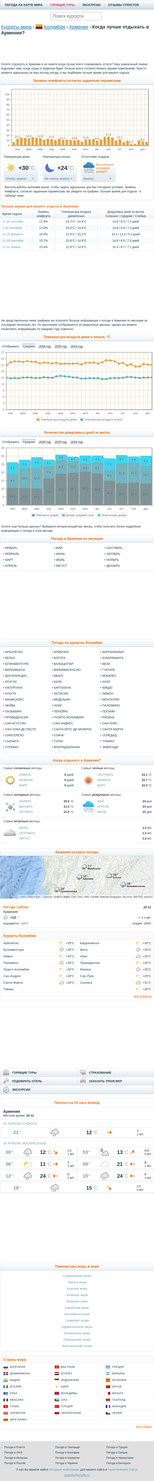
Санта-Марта (112, 729)
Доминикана (20, 1373)
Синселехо (14, 735)
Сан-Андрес (63, 723)
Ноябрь (25, 801)
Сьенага (12, 741)
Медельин (62, 699)
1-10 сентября (12, 228)
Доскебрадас (16, 675)
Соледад (109, 735)
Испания (119, 1380)
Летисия (61, 693)
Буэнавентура (17, 664)
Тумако (108, 741)
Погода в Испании (15, 1457)
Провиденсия (16, 717)
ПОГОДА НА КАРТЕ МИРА (23, 5)
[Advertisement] (77, 55)
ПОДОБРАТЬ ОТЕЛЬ (27, 1081)
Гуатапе (108, 669)
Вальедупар (64, 664)
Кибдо (107, 687)
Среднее (29, 346)
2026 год (45, 346)
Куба (13, 1393)
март (9, 559)
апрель (11, 565)
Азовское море (77, 1295)
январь (11, 548)
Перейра (61, 711)
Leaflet (22, 897)
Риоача (108, 717)
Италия (15, 1386)
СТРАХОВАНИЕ (100, 1072)
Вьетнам (68, 1366)
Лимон (107, 693)
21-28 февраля (12, 234)
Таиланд (119, 1399)
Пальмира (13, 711)
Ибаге (58, 675)
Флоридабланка (67, 747)
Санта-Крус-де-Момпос (73, 729)
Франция (119, 1406)
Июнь (102, 812)
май (59, 548)
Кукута (10, 693)
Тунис (15, 1406)
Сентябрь (105, 774)
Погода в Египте (14, 1447)
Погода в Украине (66, 1463)
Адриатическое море (77, 1327)
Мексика (17, 1399)
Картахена (62, 687)
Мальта (118, 1393)
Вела (106, 664)
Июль (23, 827)
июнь (60, 554)
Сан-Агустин (15, 723)
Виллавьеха (15, 669)
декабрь (113, 565)
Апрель (103, 806)
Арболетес (14, 652)
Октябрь (26, 812)
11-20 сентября (12, 221)
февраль (12, 554)
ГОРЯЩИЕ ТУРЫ (62, 5)
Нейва (10, 705)
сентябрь (114, 548)
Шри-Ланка (18, 1419)
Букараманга (112, 658)
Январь (25, 774)
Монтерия (110, 699)
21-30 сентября (12, 240)
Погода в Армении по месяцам (77, 538)
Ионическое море (77, 1333)
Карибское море (77, 1307)
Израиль (118, 1373)
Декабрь (26, 806)
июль (60, 559)
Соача (59, 735)
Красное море (77, 1288)
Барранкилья (113, 652)
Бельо (10, 658)
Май (100, 801)
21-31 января (11, 247)
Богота (59, 658)
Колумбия (54, 27)
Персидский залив (77, 1339)
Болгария (17, 1366)
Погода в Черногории (119, 1457)
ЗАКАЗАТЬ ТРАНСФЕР (105, 1081)
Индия (15, 1380)
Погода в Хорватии (67, 1457)
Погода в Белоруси (118, 1463)
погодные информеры (64, 1469)
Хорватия (17, 1413)
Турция (67, 1406)
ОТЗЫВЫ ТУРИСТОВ (123, 5)
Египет (66, 1373)
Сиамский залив (77, 1320)
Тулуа (58, 741)
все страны (144, 1426)
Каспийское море (77, 1314)
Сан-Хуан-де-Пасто (20, 729)
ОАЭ (64, 1399)
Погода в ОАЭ (13, 1452)
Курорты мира (16, 27)
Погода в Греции (116, 1452)
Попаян (108, 711)
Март (23, 785)
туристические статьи (123, 1469)
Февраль (26, 780)
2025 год (60, 346)
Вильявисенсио (67, 669)
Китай (117, 1386)
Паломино (111, 705)
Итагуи (11, 681)
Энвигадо (110, 747)
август (61, 565)
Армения (78, 27)
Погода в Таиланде (67, 1447)
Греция (118, 1366)
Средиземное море (77, 1276)
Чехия (117, 1413)
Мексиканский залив (77, 1346)
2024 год (76, 346)
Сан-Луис (109, 723)
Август (24, 838)
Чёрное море (77, 1282)
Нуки (58, 705)
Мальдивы (69, 1393)
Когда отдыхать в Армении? (77, 760)
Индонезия (70, 1380)
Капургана (13, 687)
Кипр (65, 1386)
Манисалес (14, 699)
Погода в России (14, 1463)
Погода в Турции (116, 1447)
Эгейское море (77, 1301)
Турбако (12, 747)
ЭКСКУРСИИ (91, 5)
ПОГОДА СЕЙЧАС (16, 907)
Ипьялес (109, 675)
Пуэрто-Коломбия (69, 717)
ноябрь (112, 559)
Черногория (71, 1413)
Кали (58, 681)
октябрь (113, 554)
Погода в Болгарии (67, 1452)
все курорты (143, 996)
